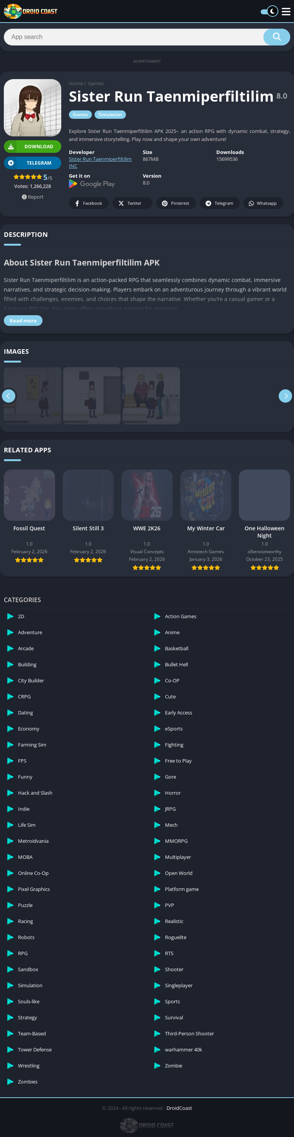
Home (76, 83)
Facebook (88, 203)
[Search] (147, 37)
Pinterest (175, 203)
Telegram (218, 203)
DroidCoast (179, 1108)
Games (96, 83)
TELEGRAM (27, 163)
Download (28, 146)
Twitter (129, 203)
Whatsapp (262, 203)
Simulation (110, 114)
